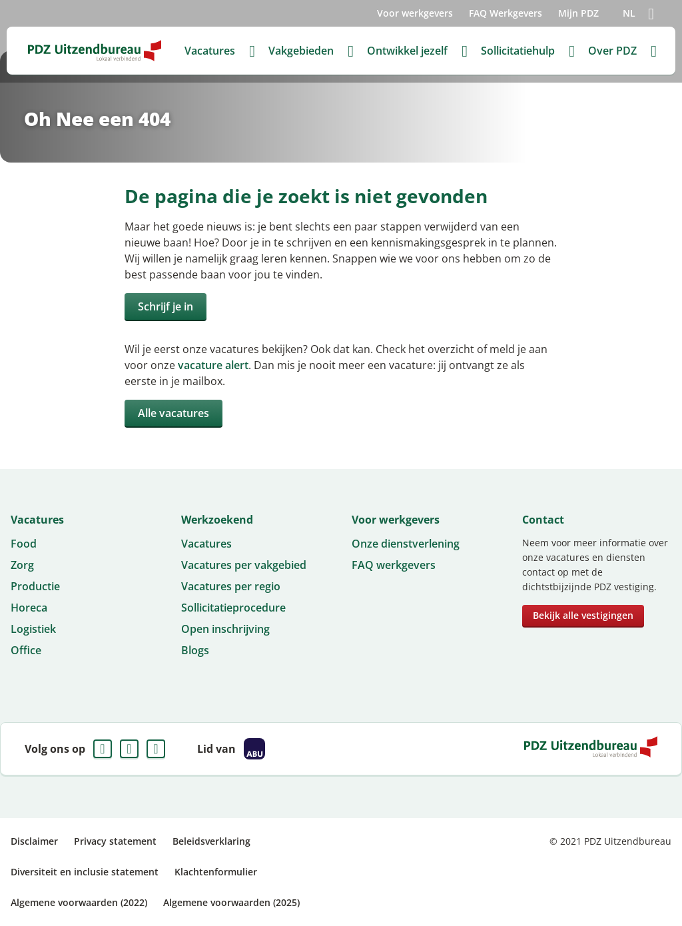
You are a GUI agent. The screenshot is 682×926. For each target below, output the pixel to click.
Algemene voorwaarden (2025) (231, 902)
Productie (35, 586)
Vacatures (206, 543)
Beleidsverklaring (211, 841)
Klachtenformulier (215, 871)
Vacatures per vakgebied (243, 565)
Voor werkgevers (415, 13)
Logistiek (33, 629)
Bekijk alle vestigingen (583, 615)
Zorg (22, 565)
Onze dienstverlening (406, 543)
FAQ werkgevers (394, 565)
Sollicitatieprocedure (233, 607)
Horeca (29, 607)
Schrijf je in (165, 306)
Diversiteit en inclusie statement (85, 871)
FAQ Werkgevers (505, 13)
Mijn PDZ (578, 13)
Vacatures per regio (230, 586)
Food (24, 543)
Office (26, 650)
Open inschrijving (225, 629)
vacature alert (213, 365)
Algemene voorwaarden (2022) (79, 902)
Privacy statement (115, 841)
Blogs (195, 650)
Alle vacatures (173, 413)
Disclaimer (34, 841)
